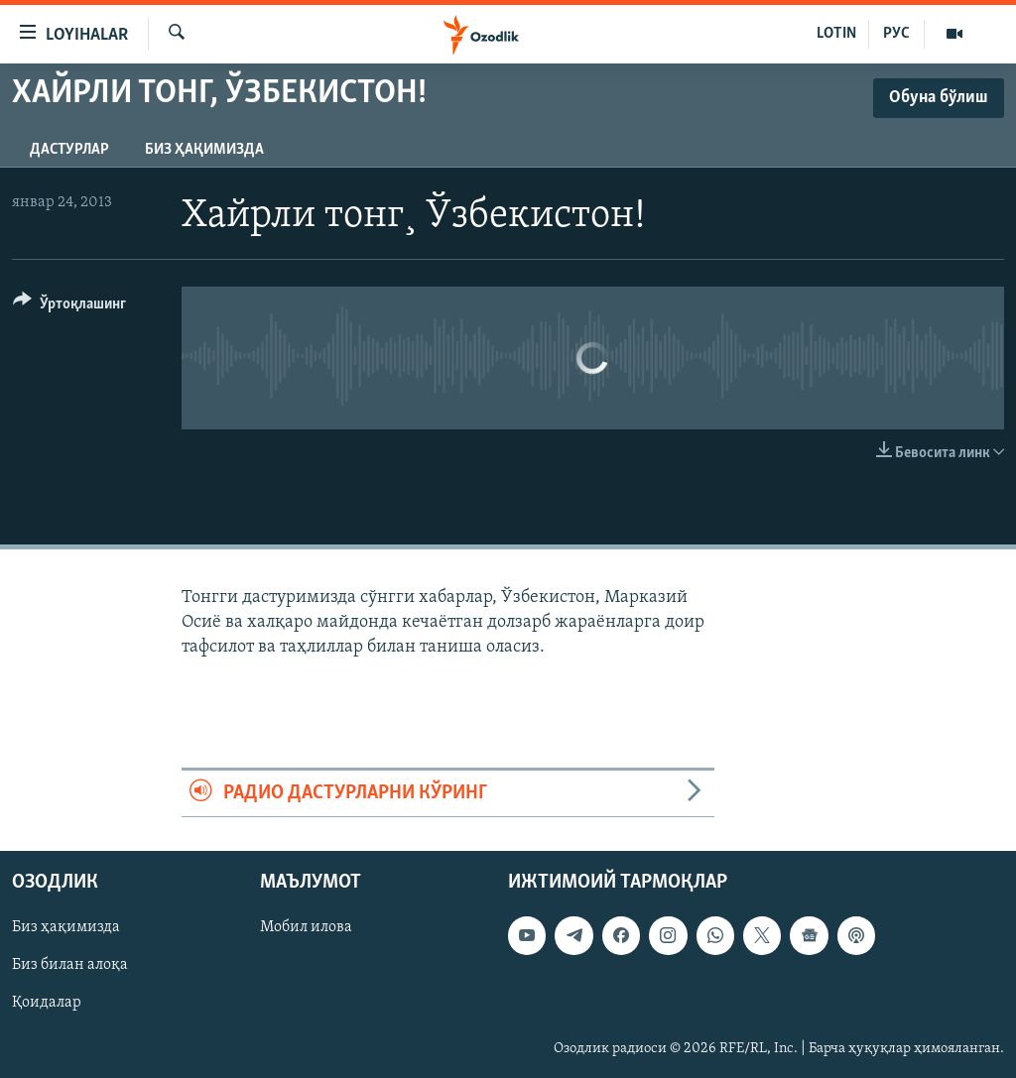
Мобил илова (306, 927)
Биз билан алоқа (70, 965)
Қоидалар (46, 1003)
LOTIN (836, 34)
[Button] (69, 307)
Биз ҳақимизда (204, 150)
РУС (896, 34)
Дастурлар (69, 150)
